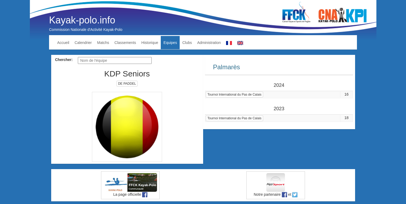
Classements (125, 42)
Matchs (103, 42)
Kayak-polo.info (82, 20)
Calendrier (83, 42)
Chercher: (64, 60)
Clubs (187, 42)
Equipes (170, 42)
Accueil (63, 42)
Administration (209, 42)
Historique (149, 42)
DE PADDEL (127, 83)
